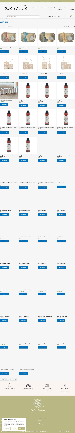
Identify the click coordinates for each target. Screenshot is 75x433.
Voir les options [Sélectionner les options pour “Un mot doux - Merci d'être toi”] (4, 320)
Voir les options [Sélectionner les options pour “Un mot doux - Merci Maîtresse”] (23, 320)
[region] (14, 424)
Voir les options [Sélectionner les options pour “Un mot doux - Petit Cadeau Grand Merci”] (4, 347)
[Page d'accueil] (16, 8)
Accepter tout (21, 428)
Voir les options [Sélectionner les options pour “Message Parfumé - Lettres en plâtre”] (4, 104)
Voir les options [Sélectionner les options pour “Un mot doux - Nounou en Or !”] (61, 320)
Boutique (8, 18)
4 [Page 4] (10, 379)
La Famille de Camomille (3, 18)
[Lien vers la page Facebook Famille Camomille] (67, 431)
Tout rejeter (14, 428)
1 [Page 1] (3, 379)
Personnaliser (7, 428)
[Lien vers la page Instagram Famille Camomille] (68, 431)
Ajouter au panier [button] (4, 51)
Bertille (2, 418)
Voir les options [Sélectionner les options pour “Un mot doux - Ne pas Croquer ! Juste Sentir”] (42, 320)
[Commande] (69, 26)
